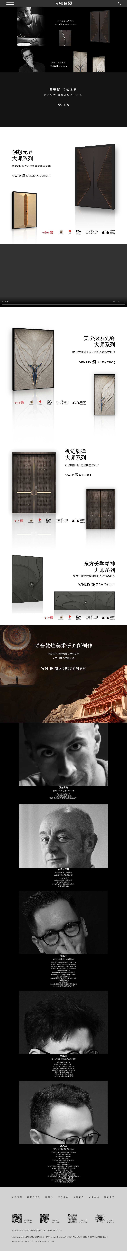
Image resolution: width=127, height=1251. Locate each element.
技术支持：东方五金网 (32, 1241)
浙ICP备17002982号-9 (60, 1237)
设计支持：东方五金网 (47, 1241)
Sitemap (14, 1241)
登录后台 (21, 1241)
